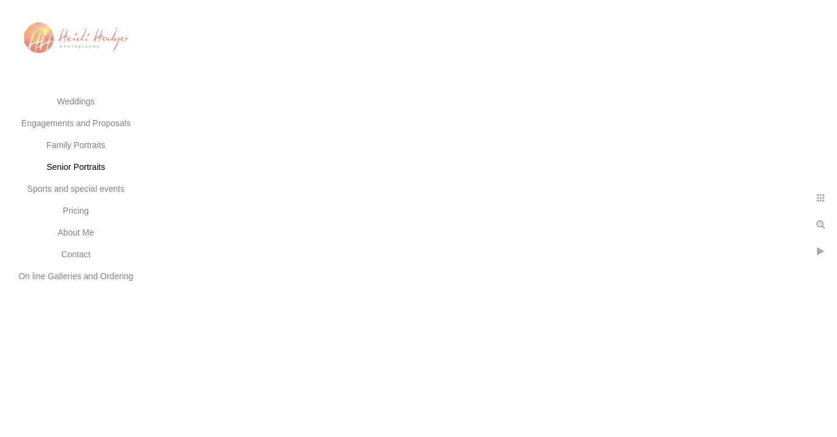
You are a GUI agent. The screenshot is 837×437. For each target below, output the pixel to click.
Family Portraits (75, 145)
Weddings (76, 101)
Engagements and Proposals (75, 123)
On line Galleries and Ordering (75, 276)
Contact (75, 254)
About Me (76, 232)
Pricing (76, 210)
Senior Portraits (76, 167)
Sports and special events (75, 189)
